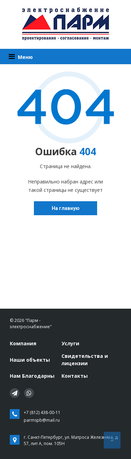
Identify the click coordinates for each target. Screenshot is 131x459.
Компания (23, 343)
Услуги (70, 343)
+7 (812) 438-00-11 (42, 412)
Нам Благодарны (32, 376)
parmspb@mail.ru (42, 420)
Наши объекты (30, 359)
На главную (66, 208)
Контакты (74, 376)
